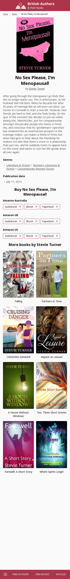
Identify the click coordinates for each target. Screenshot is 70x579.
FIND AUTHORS (20, 574)
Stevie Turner (37, 88)
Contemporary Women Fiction (35, 168)
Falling (18, 301)
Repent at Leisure (51, 357)
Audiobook (11, 206)
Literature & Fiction (18, 165)
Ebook (29, 206)
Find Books (42, 574)
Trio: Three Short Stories (51, 412)
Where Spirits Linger (52, 471)
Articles (61, 574)
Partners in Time (52, 301)
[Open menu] (5, 574)
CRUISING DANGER (18, 357)
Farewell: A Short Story (18, 471)
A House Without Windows (18, 414)
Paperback (48, 206)
